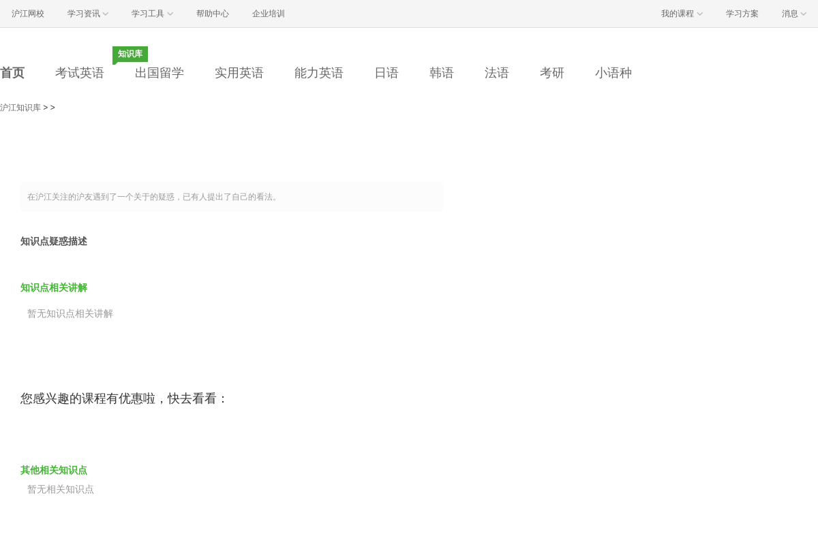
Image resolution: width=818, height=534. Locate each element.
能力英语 (319, 73)
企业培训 (268, 13)
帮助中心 (212, 13)
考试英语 (79, 73)
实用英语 (239, 73)
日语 (386, 73)
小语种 (613, 73)
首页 (12, 73)
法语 (497, 73)
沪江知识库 (20, 107)
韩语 (441, 73)
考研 (552, 73)
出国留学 (159, 73)
